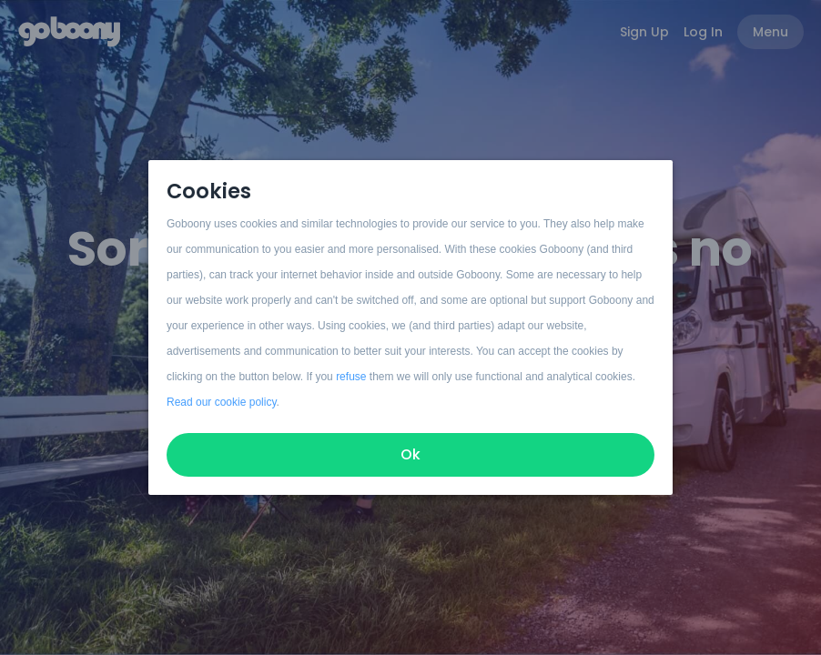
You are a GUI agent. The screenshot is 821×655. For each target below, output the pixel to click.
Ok (410, 454)
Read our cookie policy (222, 402)
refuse (351, 376)
